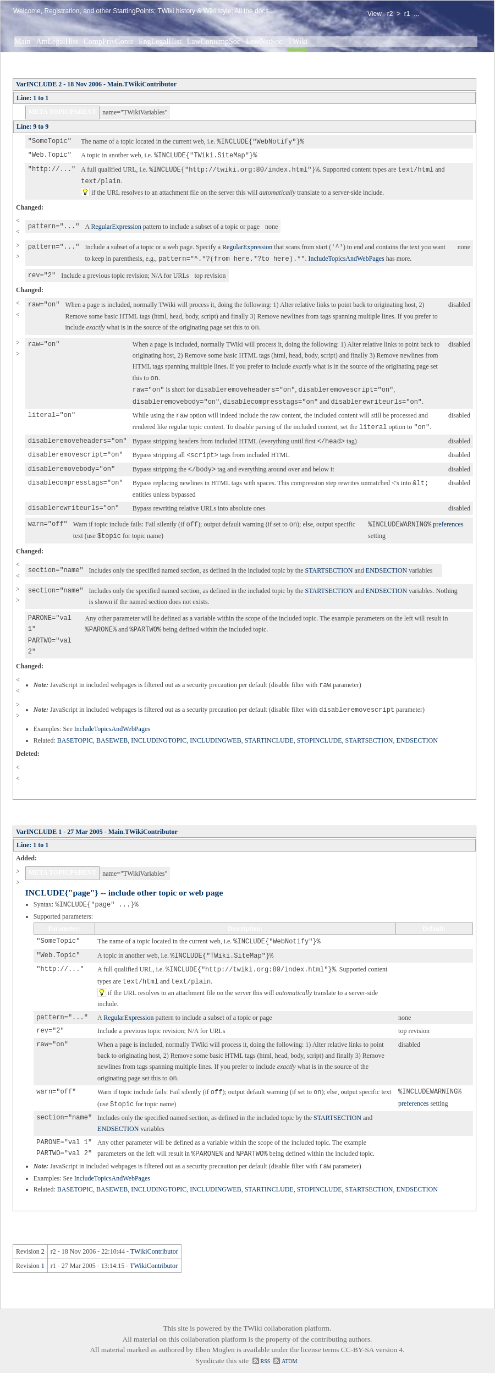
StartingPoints (133, 11)
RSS (266, 1346)
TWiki (297, 41)
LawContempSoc (213, 41)
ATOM (289, 1346)
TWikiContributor (154, 1236)
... (416, 14)
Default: (434, 918)
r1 (407, 14)
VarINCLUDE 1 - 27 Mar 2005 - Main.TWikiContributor (97, 822)
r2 (390, 14)
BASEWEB (112, 730)
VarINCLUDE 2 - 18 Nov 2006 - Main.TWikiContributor (96, 84)
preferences (448, 515)
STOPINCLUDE (319, 730)
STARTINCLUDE (269, 730)
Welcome (27, 11)
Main (22, 41)
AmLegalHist (57, 41)
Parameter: (64, 918)
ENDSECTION (386, 560)
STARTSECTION (329, 560)
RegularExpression (116, 224)
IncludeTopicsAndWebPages (346, 256)
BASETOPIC (75, 730)
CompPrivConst (108, 41)
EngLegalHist (160, 41)
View (374, 14)
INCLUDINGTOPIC (158, 730)
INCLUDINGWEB (215, 730)
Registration (61, 11)
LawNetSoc (264, 41)
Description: (245, 918)
